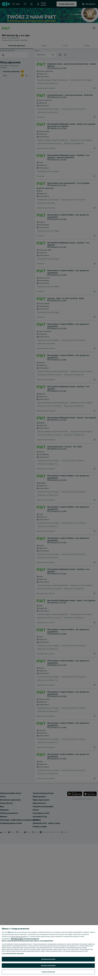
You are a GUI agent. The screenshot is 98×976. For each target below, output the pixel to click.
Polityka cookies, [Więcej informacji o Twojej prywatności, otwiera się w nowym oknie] (17, 939)
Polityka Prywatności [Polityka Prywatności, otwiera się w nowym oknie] (31, 939)
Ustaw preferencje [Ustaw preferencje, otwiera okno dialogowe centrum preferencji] (48, 972)
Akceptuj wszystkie (48, 959)
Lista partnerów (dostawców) (13, 953)
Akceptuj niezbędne (48, 965)
